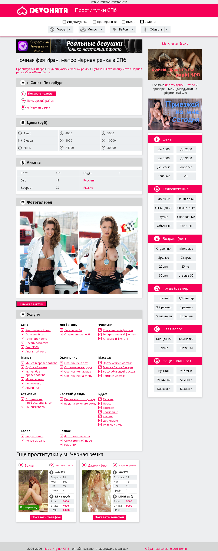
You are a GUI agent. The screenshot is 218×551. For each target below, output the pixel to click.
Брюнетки (186, 339)
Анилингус (32, 388)
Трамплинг (110, 412)
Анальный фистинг (115, 339)
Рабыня (108, 399)
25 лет (186, 266)
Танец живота (35, 407)
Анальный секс (36, 351)
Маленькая (164, 316)
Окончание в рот (76, 363)
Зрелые (163, 257)
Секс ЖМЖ (32, 347)
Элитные (164, 176)
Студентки (163, 248)
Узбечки (186, 371)
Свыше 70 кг (186, 208)
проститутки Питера (180, 85)
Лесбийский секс (37, 343)
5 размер (186, 307)
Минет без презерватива (36, 373)
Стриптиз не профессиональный (39, 401)
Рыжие (88, 188)
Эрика (29, 465)
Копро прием (34, 436)
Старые (186, 257)
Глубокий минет (36, 367)
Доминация (111, 420)
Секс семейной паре (78, 440)
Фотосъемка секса (77, 436)
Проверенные (105, 22)
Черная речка (64, 465)
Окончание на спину (78, 376)
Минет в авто (35, 379)
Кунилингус (33, 383)
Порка (107, 403)
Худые (163, 217)
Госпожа (108, 408)
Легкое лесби (73, 330)
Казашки (186, 389)
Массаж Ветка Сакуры (118, 367)
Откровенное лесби (78, 334)
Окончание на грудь (78, 367)
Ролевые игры (112, 425)
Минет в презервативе (41, 363)
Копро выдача (35, 440)
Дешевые (164, 167)
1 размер (163, 298)
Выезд (128, 22)
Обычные (164, 226)
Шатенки (186, 348)
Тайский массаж (114, 376)
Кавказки (163, 389)
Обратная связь (157, 549)
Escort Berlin (178, 549)
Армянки (186, 380)
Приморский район (40, 101)
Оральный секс (36, 334)
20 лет (163, 266)
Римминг (70, 445)
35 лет (163, 275)
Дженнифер (97, 465)
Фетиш (108, 416)
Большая (186, 316)
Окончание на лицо (77, 371)
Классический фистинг (118, 330)
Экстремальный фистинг (119, 334)
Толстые (186, 226)
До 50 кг (164, 199)
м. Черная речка (38, 107)
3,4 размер (164, 307)
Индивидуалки (75, 22)
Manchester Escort (175, 43)
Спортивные (186, 217)
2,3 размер (186, 298)
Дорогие (186, 167)
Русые (163, 348)
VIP (186, 176)
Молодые (186, 248)
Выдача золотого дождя (80, 403)
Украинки (164, 380)
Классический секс (38, 330)
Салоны (148, 22)
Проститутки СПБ (56, 549)
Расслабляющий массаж (119, 371)
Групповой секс (36, 339)
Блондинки (164, 339)
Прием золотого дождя (79, 399)
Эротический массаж (117, 363)
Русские (89, 180)
